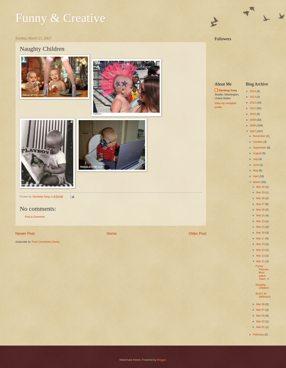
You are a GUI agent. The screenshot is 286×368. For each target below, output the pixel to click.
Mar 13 (260, 255)
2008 (253, 125)
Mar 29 (260, 192)
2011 (253, 108)
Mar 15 (260, 244)
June (256, 164)
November (259, 136)
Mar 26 (260, 209)
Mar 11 (260, 261)
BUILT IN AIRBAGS (263, 295)
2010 (253, 114)
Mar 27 (260, 204)
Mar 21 (260, 226)
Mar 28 (260, 198)
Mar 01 (260, 327)
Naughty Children (262, 286)
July (255, 159)
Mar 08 (260, 304)
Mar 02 (260, 321)
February (258, 334)
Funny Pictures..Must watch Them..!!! (263, 272)
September (260, 147)
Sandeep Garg (228, 90)
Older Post (197, 234)
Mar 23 (260, 221)
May (256, 170)
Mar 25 (260, 215)
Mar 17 (260, 238)
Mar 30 (260, 186)
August (257, 153)
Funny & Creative (60, 18)
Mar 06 (260, 315)
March (257, 182)
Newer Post (25, 234)
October (258, 141)
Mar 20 (260, 232)
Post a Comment (35, 216)
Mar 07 (260, 309)
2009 (253, 119)
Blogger (161, 359)
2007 (253, 131)
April (256, 176)
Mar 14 (260, 249)
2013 (253, 96)
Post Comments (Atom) (46, 241)
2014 (253, 91)
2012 (253, 102)
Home (112, 234)
